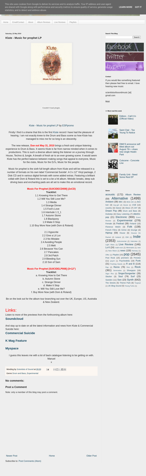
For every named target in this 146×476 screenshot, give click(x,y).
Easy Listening (123, 214)
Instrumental (121, 241)
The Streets (110, 283)
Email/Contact (18, 22)
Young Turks (129, 286)
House (122, 233)
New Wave (112, 251)
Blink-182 (130, 202)
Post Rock (110, 258)
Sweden (108, 280)
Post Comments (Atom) (30, 461)
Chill (134, 205)
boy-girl (116, 205)
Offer (107, 255)
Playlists (72, 22)
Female (108, 224)
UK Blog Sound (114, 286)
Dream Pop (111, 211)
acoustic (110, 194)
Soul (120, 276)
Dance (118, 208)
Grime (124, 230)
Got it (138, 7)
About (30, 22)
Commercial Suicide (20, 333)
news (122, 250)
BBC (121, 202)
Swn (119, 280)
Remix (117, 267)
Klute (55, 132)
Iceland (118, 237)
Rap (107, 267)
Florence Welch (113, 227)
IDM (127, 237)
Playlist (116, 255)
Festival (120, 223)
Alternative (120, 198)
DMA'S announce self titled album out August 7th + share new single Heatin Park (129, 149)
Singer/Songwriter (126, 273)
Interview (134, 241)
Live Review (126, 244)
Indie (137, 236)
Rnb (128, 267)
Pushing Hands (116, 264)
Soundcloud (14, 318)
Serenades (117, 270)
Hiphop (108, 233)
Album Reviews (43, 22)
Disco (127, 208)
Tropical (138, 283)
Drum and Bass (19, 373)
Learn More (125, 7)
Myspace (12, 348)
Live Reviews (59, 22)
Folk (129, 226)
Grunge (134, 230)
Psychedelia (124, 261)
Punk (138, 261)
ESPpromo (68, 125)
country (108, 208)
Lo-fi (107, 247)
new (139, 248)
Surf (133, 276)
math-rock (119, 248)
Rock (138, 267)
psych (112, 261)
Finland (133, 224)
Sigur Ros (109, 274)
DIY (135, 208)
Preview (137, 258)
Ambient (109, 202)
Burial (125, 205)
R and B (130, 264)
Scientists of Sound (25, 369)
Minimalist (130, 248)
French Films (111, 230)
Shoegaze (131, 270)
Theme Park (125, 283)
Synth (130, 279)
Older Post (91, 456)
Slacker (108, 276)
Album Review (133, 194)
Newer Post (11, 456)
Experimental (32, 373)
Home (5, 22)
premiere (125, 258)
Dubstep (109, 214)
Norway (135, 251)
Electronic (121, 217)
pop (127, 254)
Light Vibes (110, 245)
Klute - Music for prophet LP (43, 125)
